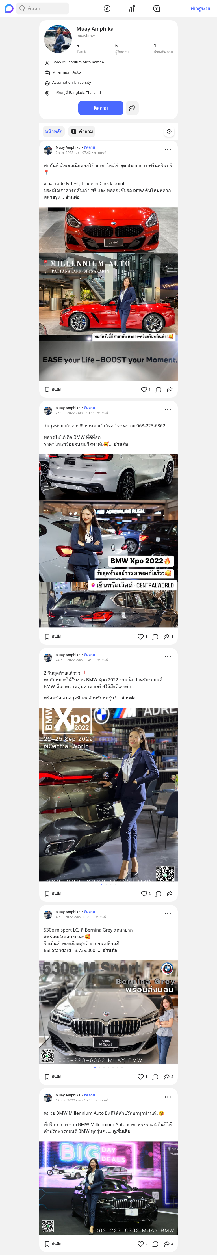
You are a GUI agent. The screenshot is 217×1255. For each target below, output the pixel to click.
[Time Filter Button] (173, 131)
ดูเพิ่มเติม (122, 1131)
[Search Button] (22, 8)
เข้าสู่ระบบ (201, 8)
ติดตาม (101, 108)
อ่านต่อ (72, 197)
